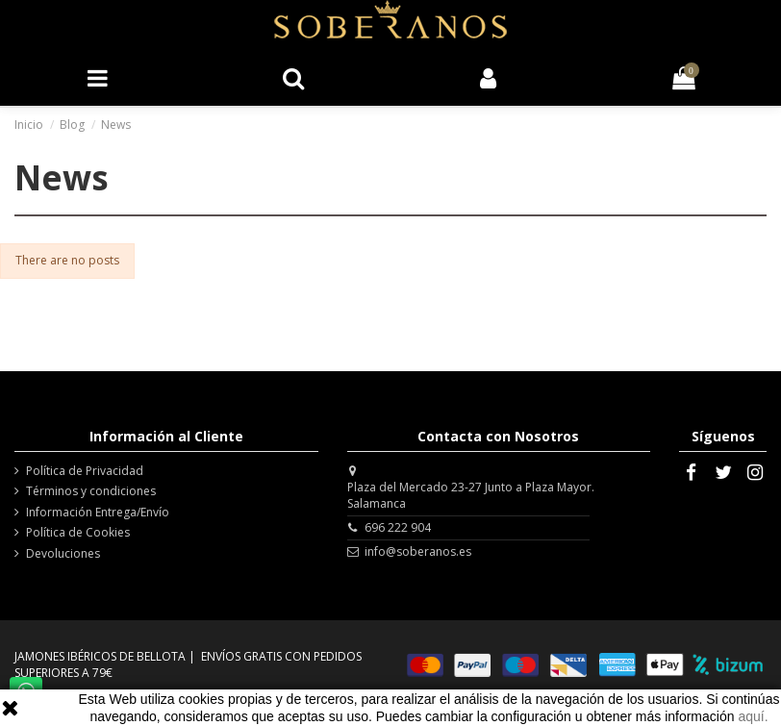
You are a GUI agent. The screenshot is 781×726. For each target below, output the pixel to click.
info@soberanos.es (418, 551)
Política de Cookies (78, 532)
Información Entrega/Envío (97, 512)
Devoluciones (63, 554)
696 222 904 (398, 527)
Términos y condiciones (91, 491)
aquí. (753, 716)
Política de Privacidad (84, 471)
